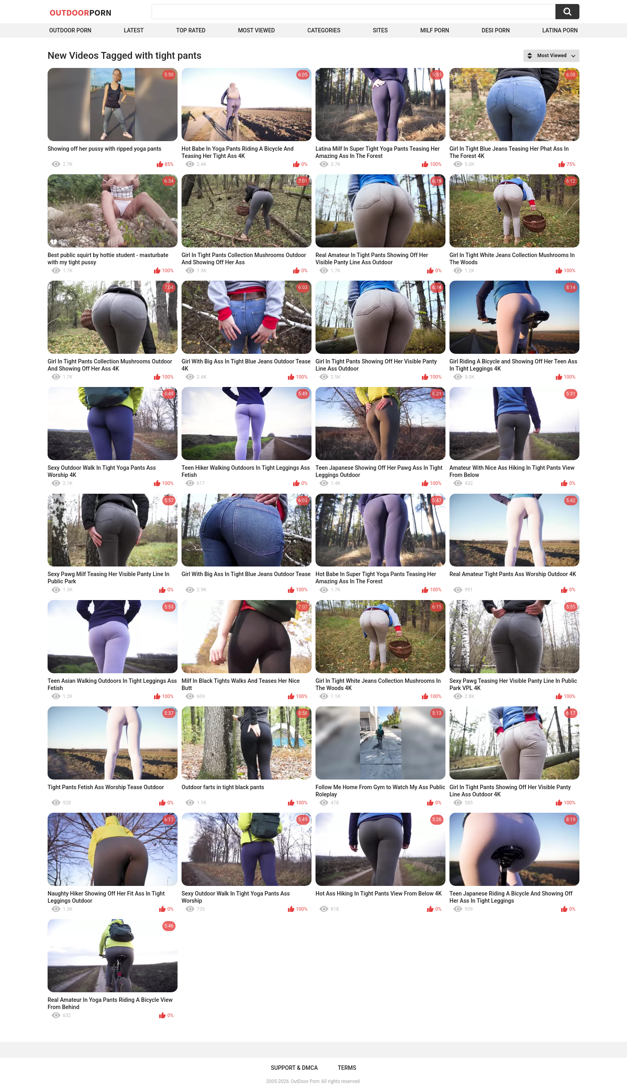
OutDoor (81, 12)
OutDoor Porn (305, 1081)
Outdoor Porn (70, 30)
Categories (324, 30)
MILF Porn (434, 30)
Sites (380, 30)
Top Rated (191, 30)
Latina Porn (560, 30)
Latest (134, 30)
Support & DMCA (294, 1068)
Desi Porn (496, 30)
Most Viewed (256, 30)
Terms (347, 1068)
